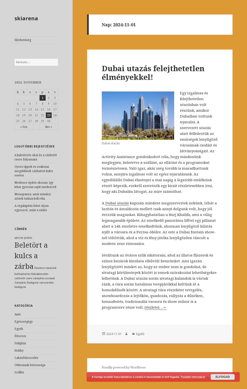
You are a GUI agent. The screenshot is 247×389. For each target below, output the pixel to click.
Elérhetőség (22, 40)
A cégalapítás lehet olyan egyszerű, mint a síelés (31, 208)
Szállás (19, 372)
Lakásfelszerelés (26, 358)
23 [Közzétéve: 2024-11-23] (48, 115)
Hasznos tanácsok (45, 268)
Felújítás (20, 343)
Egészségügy (23, 322)
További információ (193, 376)
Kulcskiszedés (39, 274)
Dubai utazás (117, 203)
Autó (17, 314)
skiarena (26, 18)
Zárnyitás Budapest (26, 282)
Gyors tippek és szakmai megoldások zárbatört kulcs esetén (33, 171)
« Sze (23, 127)
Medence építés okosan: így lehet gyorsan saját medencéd (35, 185)
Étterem (20, 336)
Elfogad (223, 377)
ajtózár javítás (23, 237)
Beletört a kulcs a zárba (31, 255)
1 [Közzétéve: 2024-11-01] (42, 98)
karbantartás (22, 274)
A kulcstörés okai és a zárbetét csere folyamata (35, 157)
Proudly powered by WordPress (124, 367)
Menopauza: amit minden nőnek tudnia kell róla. (32, 196)
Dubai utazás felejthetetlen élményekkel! (153, 72)
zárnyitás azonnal (44, 278)
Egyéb (18, 329)
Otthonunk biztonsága (29, 365)
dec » (48, 127)
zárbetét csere (23, 278)
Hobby (19, 350)
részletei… (155, 307)
